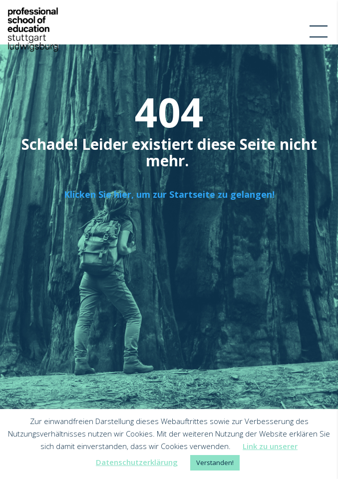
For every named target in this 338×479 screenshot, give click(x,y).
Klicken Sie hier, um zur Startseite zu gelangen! (169, 194)
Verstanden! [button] (215, 462)
